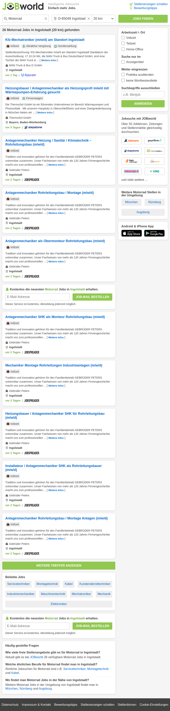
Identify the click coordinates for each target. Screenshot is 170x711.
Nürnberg (26, 688)
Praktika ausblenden (140, 74)
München (11, 688)
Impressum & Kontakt (36, 704)
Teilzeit (131, 43)
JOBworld (36, 657)
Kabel (69, 583)
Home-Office (134, 49)
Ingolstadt (43, 30)
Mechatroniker (81, 594)
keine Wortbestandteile (141, 80)
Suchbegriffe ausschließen (140, 88)
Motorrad (14, 30)
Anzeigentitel (135, 62)
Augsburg (45, 688)
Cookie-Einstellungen (154, 704)
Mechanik (103, 594)
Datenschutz (10, 704)
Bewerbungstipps (145, 8)
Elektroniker (59, 604)
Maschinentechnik (53, 594)
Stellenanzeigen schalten (151, 4)
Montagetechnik (47, 583)
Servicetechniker (18, 583)
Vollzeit (131, 37)
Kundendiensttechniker (94, 583)
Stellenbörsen (127, 704)
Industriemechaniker (20, 594)
